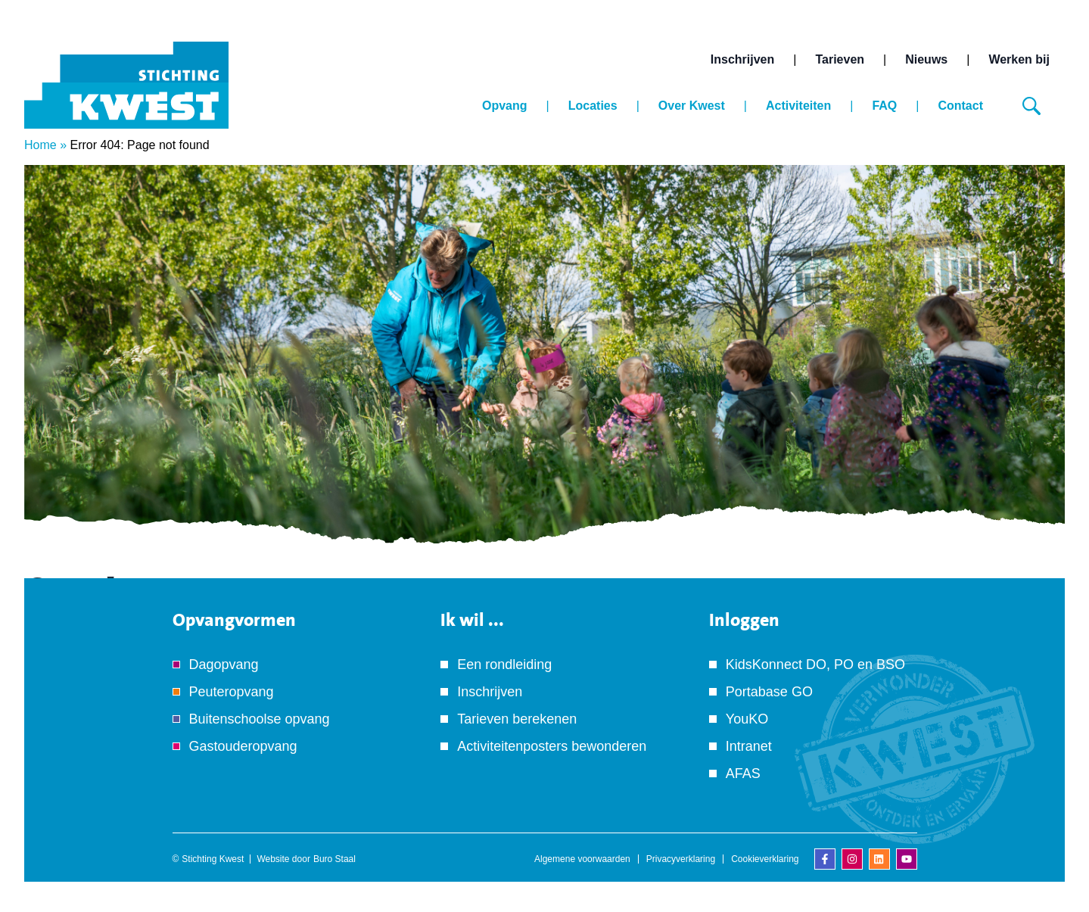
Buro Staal (334, 859)
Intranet (749, 746)
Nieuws (926, 59)
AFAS (743, 773)
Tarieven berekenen (517, 719)
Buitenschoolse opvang (259, 719)
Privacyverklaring (680, 859)
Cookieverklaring (764, 859)
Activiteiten (798, 105)
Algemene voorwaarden (582, 859)
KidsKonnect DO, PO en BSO (815, 664)
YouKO (747, 719)
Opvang (504, 105)
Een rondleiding (504, 664)
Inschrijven (742, 59)
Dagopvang (224, 664)
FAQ (884, 105)
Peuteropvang (231, 691)
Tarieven (839, 59)
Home (40, 145)
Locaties (593, 105)
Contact (960, 105)
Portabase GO (769, 691)
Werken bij (1019, 59)
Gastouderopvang (243, 746)
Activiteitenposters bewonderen (551, 746)
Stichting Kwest (213, 859)
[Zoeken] (1031, 106)
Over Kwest (691, 105)
